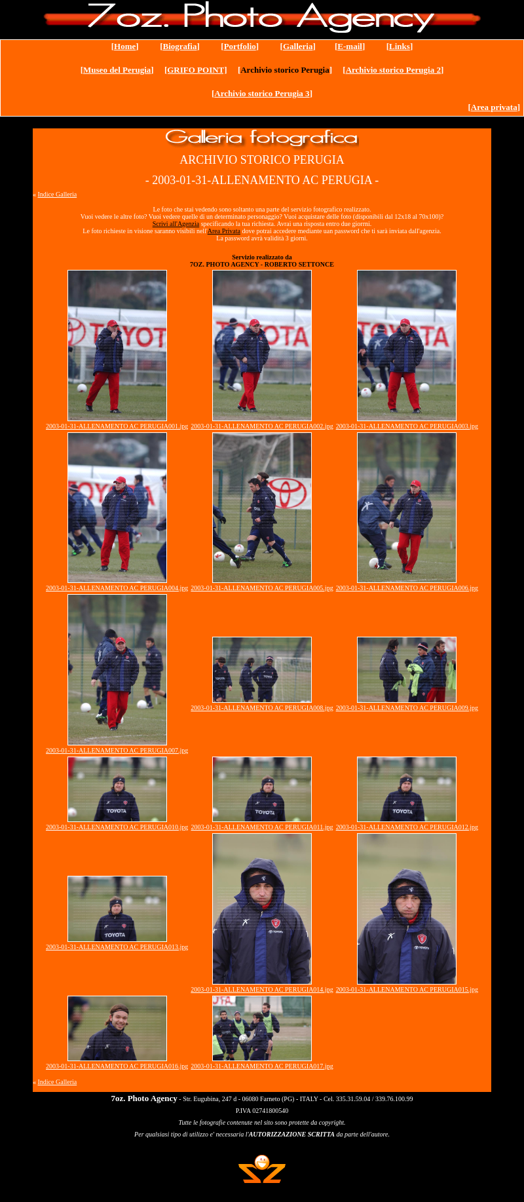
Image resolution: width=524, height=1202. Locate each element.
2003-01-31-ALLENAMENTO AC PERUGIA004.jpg (117, 588)
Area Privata (224, 231)
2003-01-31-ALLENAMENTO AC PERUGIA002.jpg (262, 426)
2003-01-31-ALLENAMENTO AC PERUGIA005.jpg (262, 588)
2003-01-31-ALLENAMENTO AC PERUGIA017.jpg (262, 1066)
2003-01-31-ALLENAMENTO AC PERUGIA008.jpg (262, 707)
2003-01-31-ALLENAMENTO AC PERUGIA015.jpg (407, 989)
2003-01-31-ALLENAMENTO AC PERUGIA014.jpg (262, 989)
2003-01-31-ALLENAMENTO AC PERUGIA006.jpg (407, 588)
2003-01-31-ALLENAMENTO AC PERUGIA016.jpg (117, 1066)
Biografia (179, 46)
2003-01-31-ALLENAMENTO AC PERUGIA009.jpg (407, 707)
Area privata (494, 107)
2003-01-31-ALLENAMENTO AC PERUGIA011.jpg (262, 827)
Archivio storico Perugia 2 (393, 70)
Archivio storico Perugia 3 (261, 93)
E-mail (349, 46)
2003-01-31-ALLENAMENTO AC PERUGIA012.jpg (407, 827)
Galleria (298, 46)
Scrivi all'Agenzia (176, 223)
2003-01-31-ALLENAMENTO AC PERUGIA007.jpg (117, 750)
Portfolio (240, 46)
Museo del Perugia (117, 70)
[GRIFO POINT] (195, 70)
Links (399, 46)
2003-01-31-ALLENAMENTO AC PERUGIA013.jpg (117, 946)
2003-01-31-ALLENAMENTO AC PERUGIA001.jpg (117, 426)
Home (125, 46)
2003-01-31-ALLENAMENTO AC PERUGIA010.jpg (117, 827)
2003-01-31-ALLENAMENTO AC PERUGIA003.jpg (407, 426)
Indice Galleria (57, 194)
